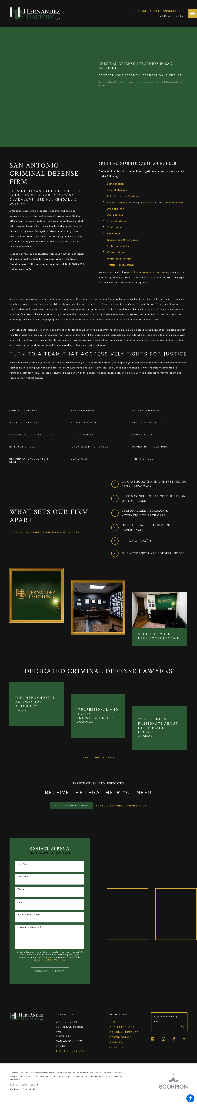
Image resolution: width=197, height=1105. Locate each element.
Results (115, 1048)
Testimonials (120, 1043)
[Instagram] (163, 1045)
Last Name (23, 883)
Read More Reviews (98, 757)
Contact (116, 1053)
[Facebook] (174, 1045)
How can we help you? (29, 933)
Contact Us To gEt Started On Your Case (44, 532)
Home (113, 1028)
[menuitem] (125, 1028)
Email (20, 908)
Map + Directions (70, 1057)
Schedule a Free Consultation (121, 811)
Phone (21, 895)
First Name (23, 870)
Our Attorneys (121, 1033)
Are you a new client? (29, 921)
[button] (190, 1098)
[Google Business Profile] (152, 1045)
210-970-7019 (172, 16)
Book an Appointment (72, 811)
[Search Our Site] (182, 1033)
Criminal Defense (123, 1038)
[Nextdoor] (184, 1045)
